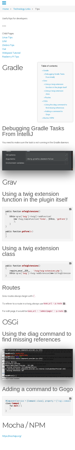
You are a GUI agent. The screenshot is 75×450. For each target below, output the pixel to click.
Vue (4, 48)
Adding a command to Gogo (37, 389)
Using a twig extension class (30, 251)
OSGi (45, 101)
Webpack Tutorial (11, 52)
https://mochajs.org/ (11, 436)
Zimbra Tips (8, 45)
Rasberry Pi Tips (10, 56)
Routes (48, 97)
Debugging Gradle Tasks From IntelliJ (33, 131)
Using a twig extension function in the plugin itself (34, 196)
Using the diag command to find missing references (36, 336)
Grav (45, 80)
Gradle (46, 70)
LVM (4, 41)
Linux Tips (7, 37)
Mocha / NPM (48, 118)
